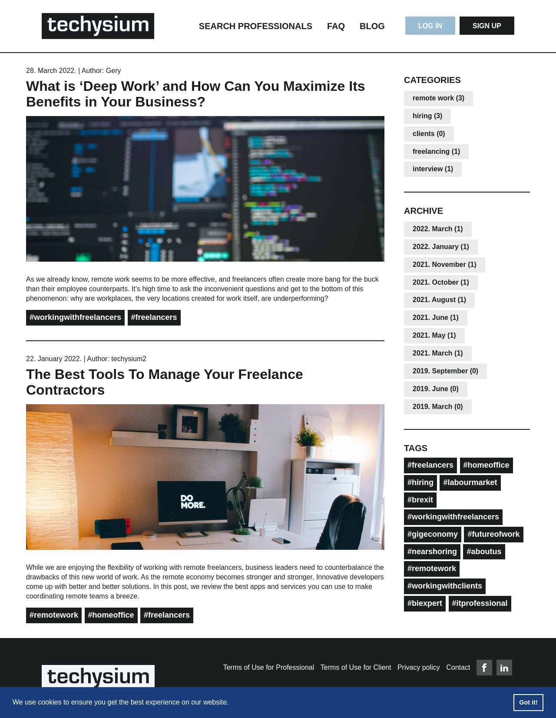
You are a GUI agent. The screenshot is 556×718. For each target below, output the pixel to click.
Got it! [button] (528, 702)
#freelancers (154, 317)
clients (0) (429, 133)
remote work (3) (438, 98)
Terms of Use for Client (356, 667)
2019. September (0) (445, 371)
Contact (458, 667)
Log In (430, 26)
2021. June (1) (436, 317)
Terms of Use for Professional (268, 667)
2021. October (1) (441, 282)
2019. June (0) (436, 388)
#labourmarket (470, 482)
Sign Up (487, 26)
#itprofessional (480, 603)
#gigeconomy (432, 534)
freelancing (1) (436, 151)
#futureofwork (493, 534)
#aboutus (484, 551)
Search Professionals (255, 26)
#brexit (420, 499)
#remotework (54, 615)
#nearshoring (432, 551)
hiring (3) (427, 116)
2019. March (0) (438, 406)
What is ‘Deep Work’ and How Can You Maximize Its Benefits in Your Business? (195, 94)
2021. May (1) (434, 335)
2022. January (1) (441, 246)
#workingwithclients (444, 586)
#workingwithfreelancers (75, 317)
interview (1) (433, 169)
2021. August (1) (439, 299)
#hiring (420, 482)
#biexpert (424, 603)
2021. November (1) (445, 264)
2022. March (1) (438, 229)
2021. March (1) (438, 353)
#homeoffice (111, 615)
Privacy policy (418, 667)
